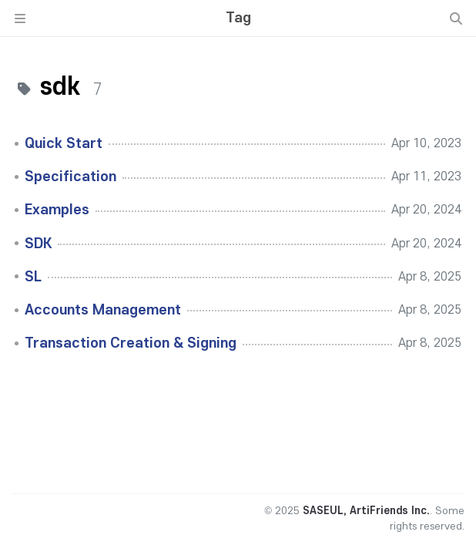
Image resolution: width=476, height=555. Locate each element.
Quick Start (63, 143)
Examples (57, 209)
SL (33, 276)
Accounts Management (103, 310)
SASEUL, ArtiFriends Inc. (366, 510)
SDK (38, 243)
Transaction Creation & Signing (130, 343)
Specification (70, 176)
